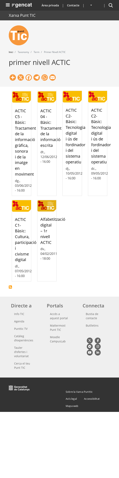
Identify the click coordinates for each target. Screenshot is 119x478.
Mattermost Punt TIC (57, 328)
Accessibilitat (92, 398)
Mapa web (72, 406)
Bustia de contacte (92, 316)
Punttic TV (20, 329)
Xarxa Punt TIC (22, 15)
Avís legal (71, 398)
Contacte (73, 5)
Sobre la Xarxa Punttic (79, 392)
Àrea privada (50, 5)
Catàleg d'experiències (23, 338)
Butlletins (92, 325)
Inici (11, 52)
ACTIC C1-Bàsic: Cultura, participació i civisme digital (25, 239)
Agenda (19, 321)
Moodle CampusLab (58, 339)
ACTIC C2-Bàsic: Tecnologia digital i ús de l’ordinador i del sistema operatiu (75, 136)
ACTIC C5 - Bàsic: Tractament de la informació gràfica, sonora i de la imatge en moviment (25, 142)
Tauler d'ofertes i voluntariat (21, 352)
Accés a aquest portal (59, 316)
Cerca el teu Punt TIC (22, 366)
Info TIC (19, 314)
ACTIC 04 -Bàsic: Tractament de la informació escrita (50, 128)
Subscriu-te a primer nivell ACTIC (10, 287)
